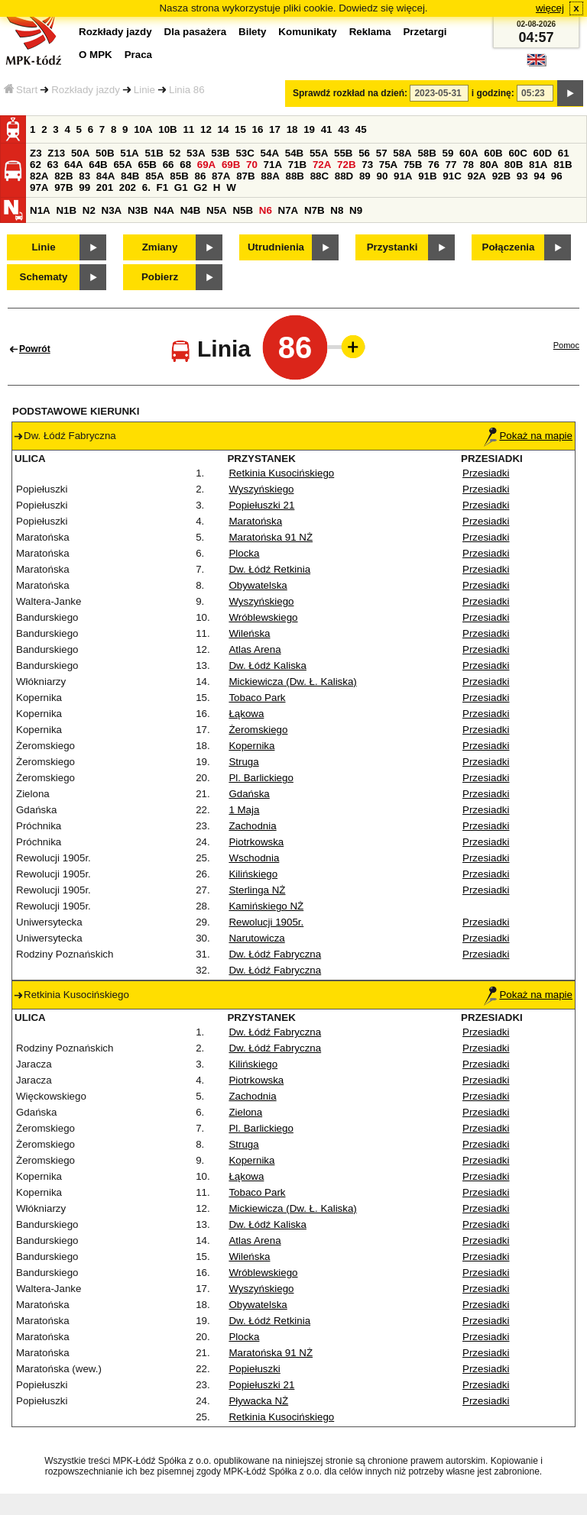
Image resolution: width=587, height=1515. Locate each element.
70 (252, 164)
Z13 (56, 153)
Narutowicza (256, 938)
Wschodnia (254, 858)
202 (127, 187)
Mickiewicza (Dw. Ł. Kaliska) (292, 681)
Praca (138, 54)
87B (245, 176)
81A (538, 164)
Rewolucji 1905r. (266, 922)
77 (451, 164)
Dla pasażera (195, 31)
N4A (164, 210)
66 (168, 164)
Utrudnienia (276, 247)
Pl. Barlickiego (261, 777)
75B (413, 164)
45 (361, 129)
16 (258, 129)
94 (539, 176)
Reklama (370, 31)
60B (493, 153)
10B (167, 129)
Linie (144, 89)
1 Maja (244, 810)
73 (367, 164)
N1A (40, 210)
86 (200, 176)
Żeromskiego (258, 729)
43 (343, 129)
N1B (66, 210)
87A (221, 176)
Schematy (44, 277)
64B (98, 164)
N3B (138, 210)
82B (63, 176)
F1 (163, 187)
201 (104, 187)
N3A (112, 210)
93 (522, 176)
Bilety (252, 31)
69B (231, 164)
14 (223, 129)
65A (122, 164)
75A (388, 164)
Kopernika (251, 745)
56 (364, 153)
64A (73, 164)
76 (433, 164)
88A (270, 176)
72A (322, 164)
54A (270, 153)
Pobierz (159, 277)
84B (130, 176)
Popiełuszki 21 (261, 505)
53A (195, 153)
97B (63, 187)
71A (273, 164)
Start (20, 89)
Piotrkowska (256, 842)
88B (294, 176)
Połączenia (508, 247)
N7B (314, 210)
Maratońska (255, 521)
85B (179, 176)
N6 (265, 210)
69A (206, 164)
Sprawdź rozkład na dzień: (350, 93)
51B (153, 153)
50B (105, 153)
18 (292, 129)
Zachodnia (252, 826)
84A (105, 176)
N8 (336, 210)
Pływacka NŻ (258, 1401)
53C (244, 153)
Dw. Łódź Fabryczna (275, 954)
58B (426, 153)
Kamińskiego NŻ (266, 906)
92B (501, 176)
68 (185, 164)
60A (468, 153)
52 (175, 153)
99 (84, 187)
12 (206, 129)
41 (326, 129)
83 (84, 176)
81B (562, 164)
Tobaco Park (257, 697)
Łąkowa (246, 713)
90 (382, 176)
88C (319, 176)
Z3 (36, 153)
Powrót (34, 349)
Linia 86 (187, 89)
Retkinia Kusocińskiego (281, 473)
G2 (200, 187)
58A (402, 153)
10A (143, 129)
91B (427, 176)
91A (403, 176)
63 (53, 164)
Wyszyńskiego (261, 489)
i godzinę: (493, 93)
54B (294, 153)
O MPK (95, 54)
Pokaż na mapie (528, 435)
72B (346, 164)
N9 (355, 210)
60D (542, 153)
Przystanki (392, 247)
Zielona (245, 1112)
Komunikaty (307, 31)
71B (297, 164)
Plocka (244, 553)
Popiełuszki (254, 1368)
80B (513, 164)
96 (557, 176)
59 (448, 153)
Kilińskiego (253, 874)
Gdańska (249, 793)
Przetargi (424, 31)
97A (39, 187)
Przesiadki (485, 473)
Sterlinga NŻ (257, 890)
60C (517, 153)
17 (275, 129)
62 (35, 164)
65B (147, 164)
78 (468, 164)
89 (365, 176)
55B (343, 153)
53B (220, 153)
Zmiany (160, 247)
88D (344, 176)
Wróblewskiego (263, 617)
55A (319, 153)
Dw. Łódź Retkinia (269, 569)
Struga (243, 761)
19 (309, 129)
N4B (190, 210)
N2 (89, 210)
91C (452, 176)
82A (39, 176)
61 (563, 153)
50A (80, 153)
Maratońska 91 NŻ (271, 537)
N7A (288, 210)
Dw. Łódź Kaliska (267, 665)
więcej (550, 8)
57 (382, 153)
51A (129, 153)
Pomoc (566, 345)
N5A (216, 210)
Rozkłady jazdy (85, 89)
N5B (242, 210)
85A (154, 176)
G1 (181, 187)
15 (240, 129)
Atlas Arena (255, 649)
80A (489, 164)
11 (188, 129)
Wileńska (249, 633)
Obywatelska (258, 585)
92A (476, 176)
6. (146, 187)
